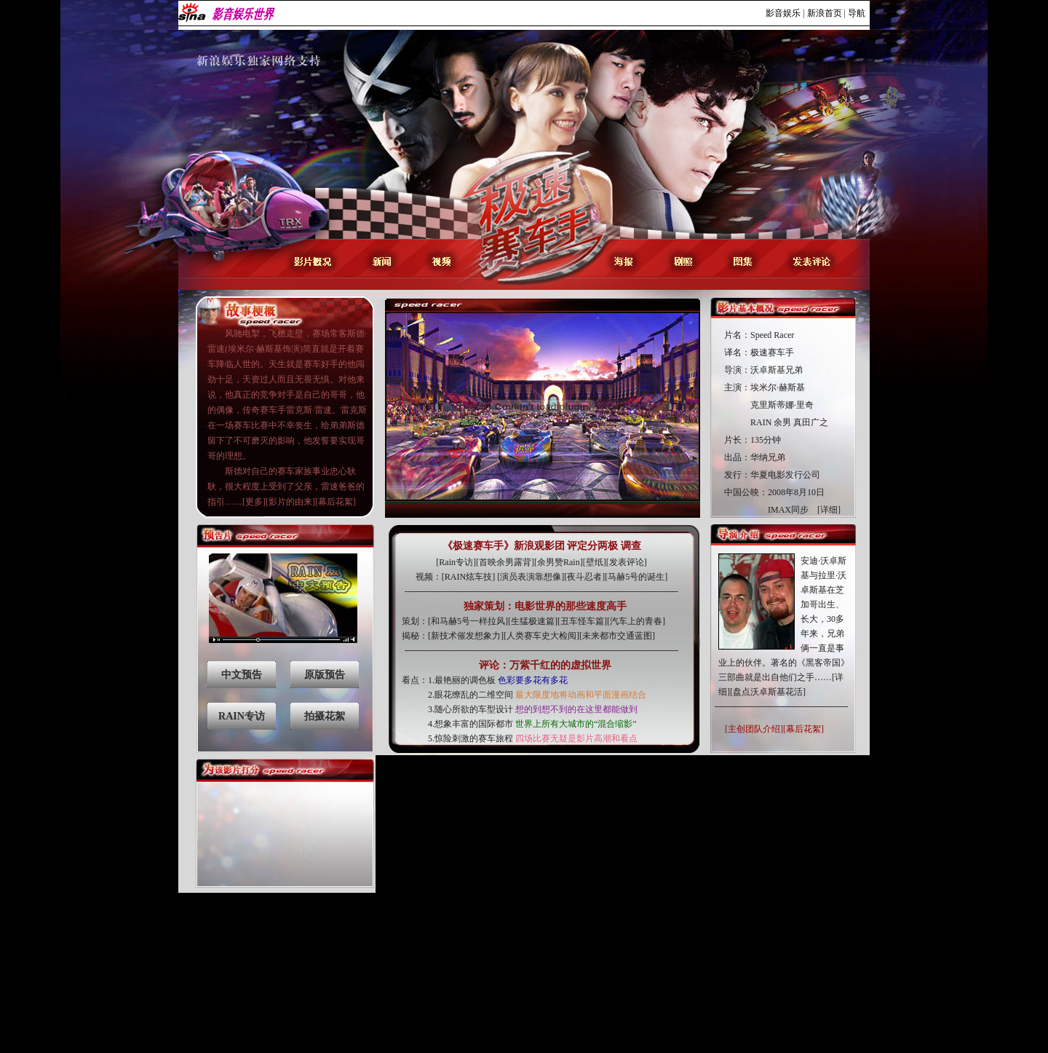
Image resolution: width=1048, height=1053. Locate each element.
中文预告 (241, 674)
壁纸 (594, 562)
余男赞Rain (558, 562)
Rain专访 (456, 562)
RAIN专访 (241, 716)
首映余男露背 (505, 562)
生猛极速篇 (533, 621)
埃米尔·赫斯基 (777, 387)
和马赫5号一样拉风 (468, 621)
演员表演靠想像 (530, 577)
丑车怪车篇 (582, 621)
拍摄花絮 (324, 716)
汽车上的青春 (636, 621)
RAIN (760, 422)
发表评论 (626, 562)
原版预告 (324, 674)
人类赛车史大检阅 (541, 636)
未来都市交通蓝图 (617, 636)
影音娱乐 (783, 13)
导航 (856, 13)
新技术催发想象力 (466, 636)
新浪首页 (824, 13)
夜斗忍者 (584, 577)
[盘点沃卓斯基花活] (768, 692)
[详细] (829, 510)
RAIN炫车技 (468, 577)
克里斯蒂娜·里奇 (782, 405)
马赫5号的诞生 (636, 577)
